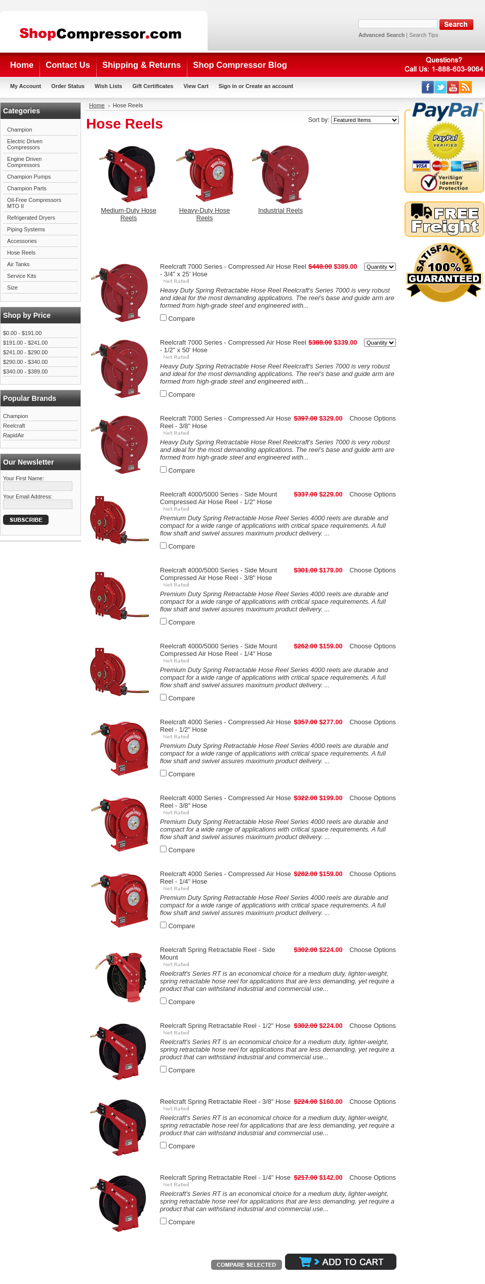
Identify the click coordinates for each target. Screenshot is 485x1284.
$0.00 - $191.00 (22, 333)
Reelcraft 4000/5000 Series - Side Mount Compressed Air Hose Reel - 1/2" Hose (218, 498)
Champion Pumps (29, 177)
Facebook (428, 87)
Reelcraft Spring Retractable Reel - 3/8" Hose (225, 1101)
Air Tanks (18, 264)
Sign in (228, 86)
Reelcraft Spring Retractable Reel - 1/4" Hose (225, 1177)
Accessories (22, 241)
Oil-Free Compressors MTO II (34, 203)
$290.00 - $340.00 (25, 362)
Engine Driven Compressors (24, 162)
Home (97, 105)
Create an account (269, 86)
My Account (25, 86)
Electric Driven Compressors (25, 144)
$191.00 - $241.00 (25, 343)
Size (12, 287)
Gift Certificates (152, 86)
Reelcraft (14, 426)
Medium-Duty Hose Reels (128, 214)
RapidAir (13, 435)
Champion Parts (27, 188)
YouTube (453, 87)
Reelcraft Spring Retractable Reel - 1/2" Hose (225, 1025)
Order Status (68, 86)
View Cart (195, 86)
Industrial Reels (280, 210)
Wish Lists (108, 86)
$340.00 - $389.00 (25, 371)
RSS (466, 87)
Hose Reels (21, 253)
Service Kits (21, 276)
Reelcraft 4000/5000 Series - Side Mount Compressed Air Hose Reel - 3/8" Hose (218, 574)
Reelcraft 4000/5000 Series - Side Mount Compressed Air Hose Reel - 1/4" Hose (218, 649)
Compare (182, 318)
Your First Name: (23, 478)
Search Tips (423, 35)
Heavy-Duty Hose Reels (204, 214)
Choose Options (372, 418)
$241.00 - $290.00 (25, 352)
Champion (19, 130)
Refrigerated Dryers (31, 218)
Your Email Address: (28, 496)
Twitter (440, 87)
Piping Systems (26, 229)
